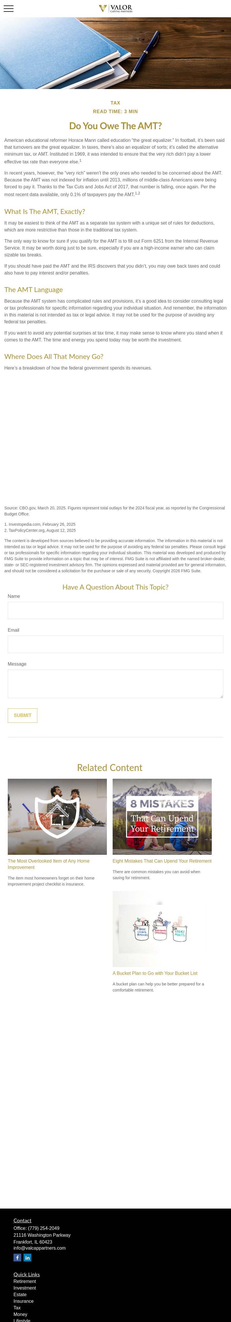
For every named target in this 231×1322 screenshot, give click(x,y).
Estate (20, 1294)
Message (17, 664)
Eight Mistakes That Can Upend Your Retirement (162, 861)
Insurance (24, 1301)
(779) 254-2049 (43, 1228)
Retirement (25, 1281)
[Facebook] (17, 1257)
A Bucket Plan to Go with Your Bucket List (155, 973)
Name (14, 596)
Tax (17, 1307)
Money (20, 1314)
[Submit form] (22, 715)
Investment (25, 1288)
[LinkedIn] (27, 1257)
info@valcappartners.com (40, 1248)
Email (13, 630)
